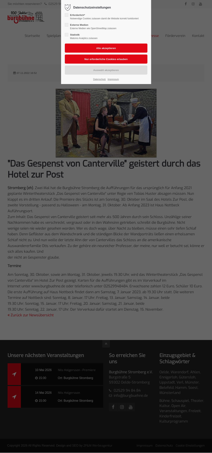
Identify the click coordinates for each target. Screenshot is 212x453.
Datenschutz (99, 79)
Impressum (113, 79)
